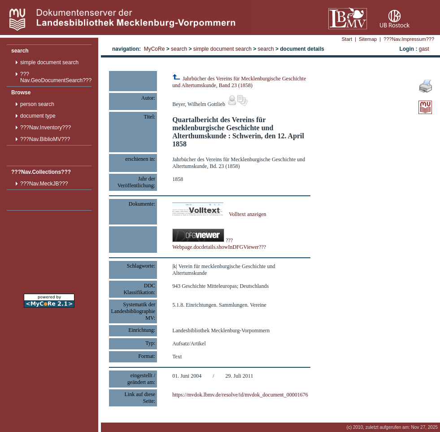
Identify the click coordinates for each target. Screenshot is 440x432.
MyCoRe (154, 49)
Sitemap (368, 39)
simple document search (49, 62)
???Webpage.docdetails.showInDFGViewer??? (219, 243)
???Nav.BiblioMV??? (45, 139)
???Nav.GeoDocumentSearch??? (55, 77)
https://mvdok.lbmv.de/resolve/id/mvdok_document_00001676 (240, 395)
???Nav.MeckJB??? (44, 184)
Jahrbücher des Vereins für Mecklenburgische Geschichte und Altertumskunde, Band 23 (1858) (239, 81)
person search (37, 104)
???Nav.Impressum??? (408, 39)
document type (38, 116)
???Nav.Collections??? (41, 172)
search (20, 51)
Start (347, 39)
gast (424, 49)
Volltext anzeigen (219, 214)
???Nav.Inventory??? (45, 127)
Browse (20, 92)
